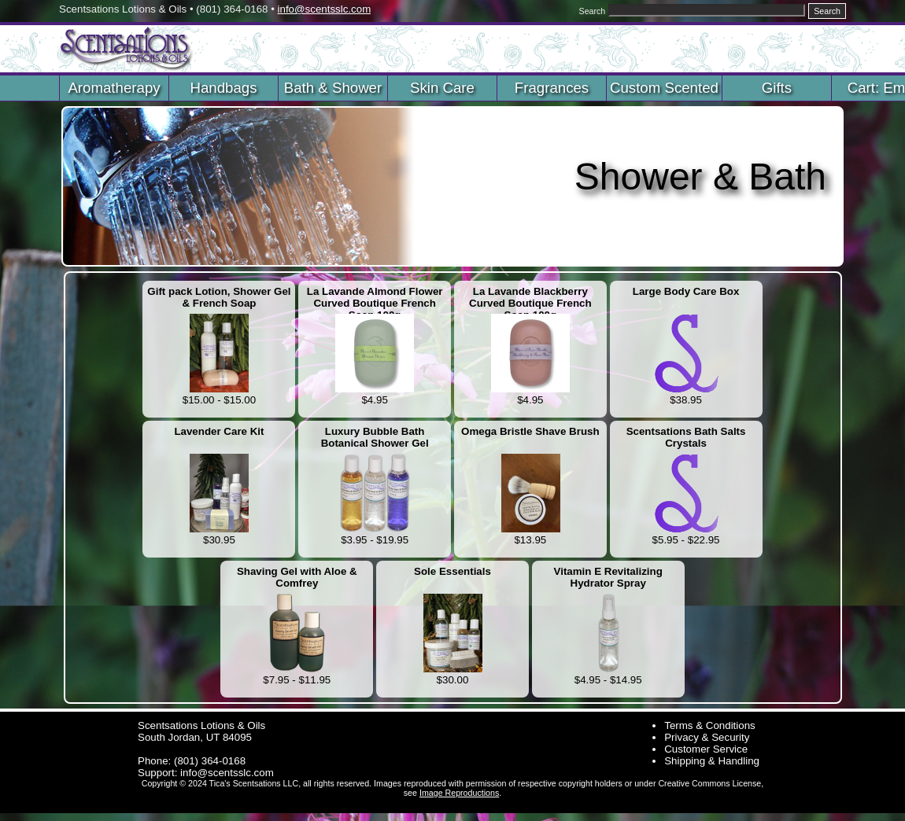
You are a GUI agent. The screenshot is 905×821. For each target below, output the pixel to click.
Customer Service (706, 749)
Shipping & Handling (711, 761)
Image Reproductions (459, 792)
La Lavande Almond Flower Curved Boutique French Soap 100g (375, 298)
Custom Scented (664, 87)
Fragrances (552, 87)
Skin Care (442, 87)
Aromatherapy (114, 87)
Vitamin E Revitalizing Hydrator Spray (608, 577)
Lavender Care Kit (219, 431)
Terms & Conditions (709, 725)
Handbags (223, 87)
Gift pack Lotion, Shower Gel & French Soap (218, 297)
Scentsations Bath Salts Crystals (686, 437)
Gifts (777, 87)
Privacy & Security (706, 737)
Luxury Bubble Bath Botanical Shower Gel (375, 437)
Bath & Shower (333, 87)
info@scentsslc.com (324, 9)
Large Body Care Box (686, 291)
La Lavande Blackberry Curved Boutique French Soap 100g (530, 298)
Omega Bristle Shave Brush (530, 431)
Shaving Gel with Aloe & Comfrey (297, 577)
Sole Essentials (452, 571)
